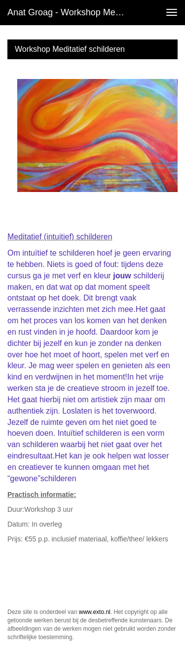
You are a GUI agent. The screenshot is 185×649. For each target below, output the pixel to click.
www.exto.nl (95, 612)
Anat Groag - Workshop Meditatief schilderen (70, 12)
